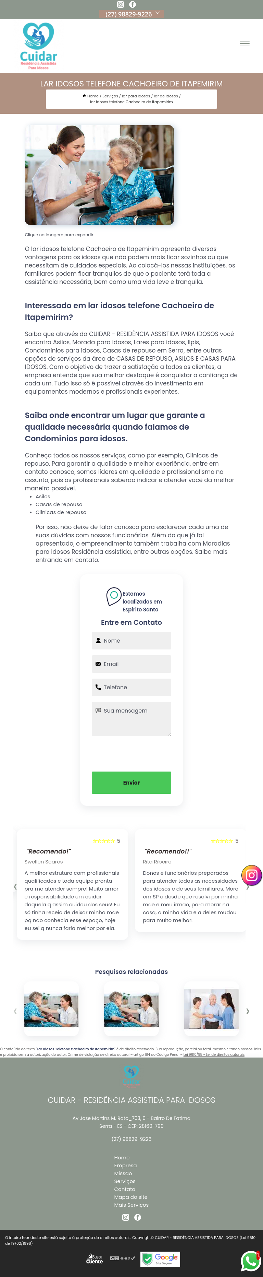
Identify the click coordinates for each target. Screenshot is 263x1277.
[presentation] (131, 753)
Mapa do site (131, 1197)
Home (122, 1157)
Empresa (125, 1165)
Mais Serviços (131, 1204)
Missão (123, 1173)
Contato (124, 1189)
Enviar (131, 782)
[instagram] (120, 5)
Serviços (125, 1181)
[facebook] (132, 5)
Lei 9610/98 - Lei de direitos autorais (214, 1054)
